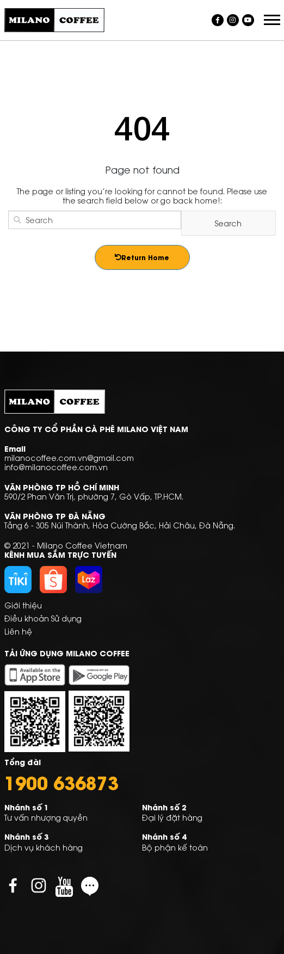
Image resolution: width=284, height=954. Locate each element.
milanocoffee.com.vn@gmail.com (69, 457)
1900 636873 (61, 782)
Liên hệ (18, 631)
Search (228, 223)
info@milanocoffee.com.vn (56, 466)
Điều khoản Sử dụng (43, 618)
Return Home (142, 257)
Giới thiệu (23, 605)
